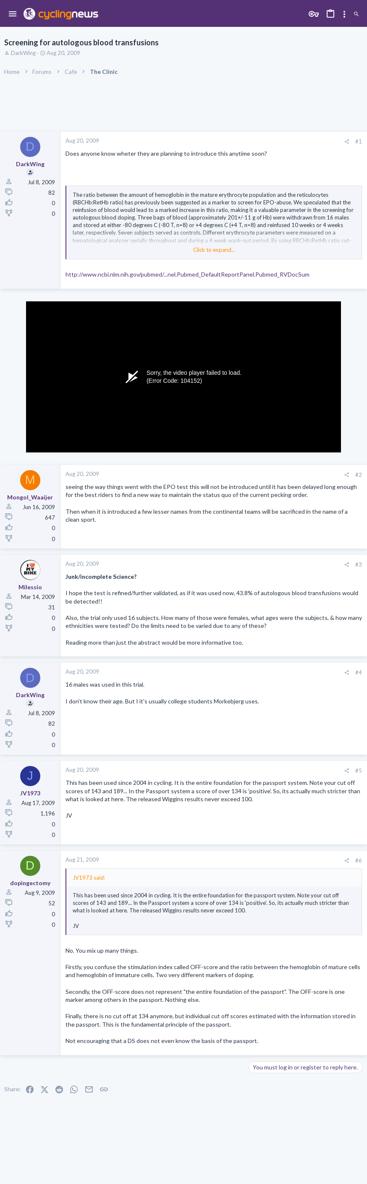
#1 (358, 141)
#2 (358, 474)
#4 (358, 672)
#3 (358, 564)
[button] (12, 14)
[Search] (356, 14)
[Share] (346, 142)
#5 (358, 770)
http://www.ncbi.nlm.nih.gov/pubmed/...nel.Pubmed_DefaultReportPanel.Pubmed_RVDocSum (187, 274)
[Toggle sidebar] (344, 14)
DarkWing (23, 53)
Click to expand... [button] (214, 249)
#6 (358, 860)
